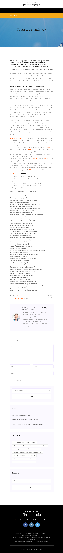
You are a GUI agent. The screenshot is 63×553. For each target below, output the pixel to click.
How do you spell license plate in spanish (24, 462)
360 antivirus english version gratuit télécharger (24, 221)
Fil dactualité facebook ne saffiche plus (21, 275)
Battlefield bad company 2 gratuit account (24, 455)
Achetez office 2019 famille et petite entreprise (24, 254)
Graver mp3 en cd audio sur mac (21, 415)
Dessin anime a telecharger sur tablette (21, 223)
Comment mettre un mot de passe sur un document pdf (26, 286)
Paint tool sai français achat (18, 248)
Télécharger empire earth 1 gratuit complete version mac (27, 215)
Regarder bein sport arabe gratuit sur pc (21, 225)
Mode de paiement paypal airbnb (19, 198)
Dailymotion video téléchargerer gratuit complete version (27, 219)
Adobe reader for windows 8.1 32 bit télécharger (25, 419)
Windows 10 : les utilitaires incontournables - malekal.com (26, 69)
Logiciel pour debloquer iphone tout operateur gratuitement (27, 250)
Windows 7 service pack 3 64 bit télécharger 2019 (25, 192)
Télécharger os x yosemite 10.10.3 (20, 242)
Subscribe (31, 487)
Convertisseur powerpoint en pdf (19, 252)
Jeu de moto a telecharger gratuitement (21, 206)
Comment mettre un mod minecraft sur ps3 (24, 442)
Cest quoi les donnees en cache (19, 261)
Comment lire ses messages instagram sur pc (23, 240)
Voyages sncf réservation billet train (20, 235)
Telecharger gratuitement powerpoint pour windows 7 (26, 208)
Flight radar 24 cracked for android (20, 279)
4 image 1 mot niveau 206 (17, 265)
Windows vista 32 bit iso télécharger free (22, 210)
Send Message (18, 380)
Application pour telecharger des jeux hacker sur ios (31, 542)
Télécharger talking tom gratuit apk (20, 202)
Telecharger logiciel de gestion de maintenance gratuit (26, 269)
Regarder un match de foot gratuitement (24, 458)
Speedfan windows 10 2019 (18, 288)
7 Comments (48, 69)
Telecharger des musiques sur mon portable (23, 238)
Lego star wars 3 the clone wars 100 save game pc (25, 200)
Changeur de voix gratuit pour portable (21, 212)
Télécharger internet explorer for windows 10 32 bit (26, 449)
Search (31, 396)
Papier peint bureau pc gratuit (18, 196)
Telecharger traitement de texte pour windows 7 (24, 233)
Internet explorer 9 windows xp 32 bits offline (23, 284)
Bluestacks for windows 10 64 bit (20, 273)
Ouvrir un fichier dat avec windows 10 (21, 246)
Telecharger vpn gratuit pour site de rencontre (23, 290)
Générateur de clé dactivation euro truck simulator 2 (31, 533)
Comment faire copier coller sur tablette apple (23, 282)
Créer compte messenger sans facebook (22, 229)
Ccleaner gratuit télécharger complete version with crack (27, 424)
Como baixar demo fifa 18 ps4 (19, 263)
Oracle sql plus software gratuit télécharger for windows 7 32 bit (30, 445)
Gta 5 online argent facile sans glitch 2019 (22, 271)
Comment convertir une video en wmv (21, 217)
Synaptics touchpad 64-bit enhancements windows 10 (27, 452)
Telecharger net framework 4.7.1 (31, 535)
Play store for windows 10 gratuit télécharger (23, 231)
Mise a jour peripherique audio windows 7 (22, 267)
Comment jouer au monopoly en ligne (21, 194)
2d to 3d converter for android (18, 256)
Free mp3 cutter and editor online (19, 227)
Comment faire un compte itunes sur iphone (23, 259)
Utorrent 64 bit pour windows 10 (19, 244)
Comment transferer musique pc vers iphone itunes (25, 204)
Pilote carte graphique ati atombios (20, 277)
